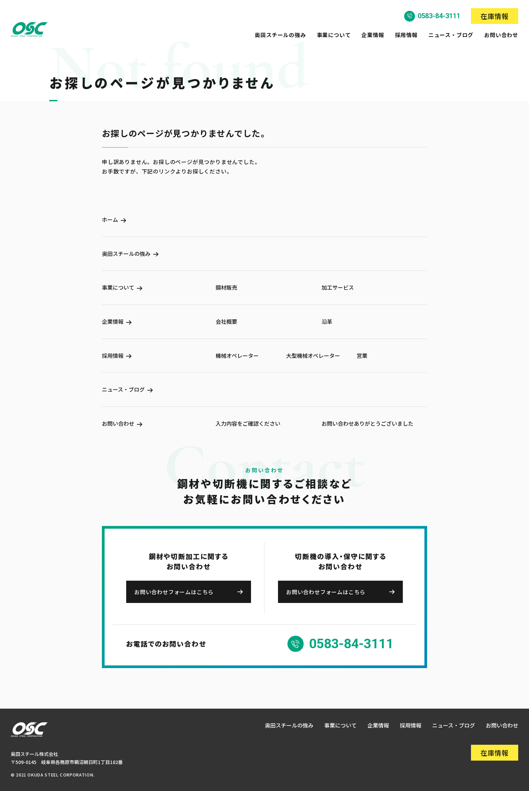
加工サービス (338, 287)
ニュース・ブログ (450, 34)
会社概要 (226, 321)
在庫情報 (494, 16)
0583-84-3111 (439, 16)
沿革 (327, 321)
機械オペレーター (237, 355)
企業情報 (372, 34)
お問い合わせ (501, 34)
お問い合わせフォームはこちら (174, 592)
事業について (334, 34)
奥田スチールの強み (280, 34)
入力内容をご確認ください (248, 423)
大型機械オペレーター (313, 355)
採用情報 (406, 34)
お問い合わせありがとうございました (367, 423)
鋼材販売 (226, 287)
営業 (362, 355)
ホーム (110, 219)
